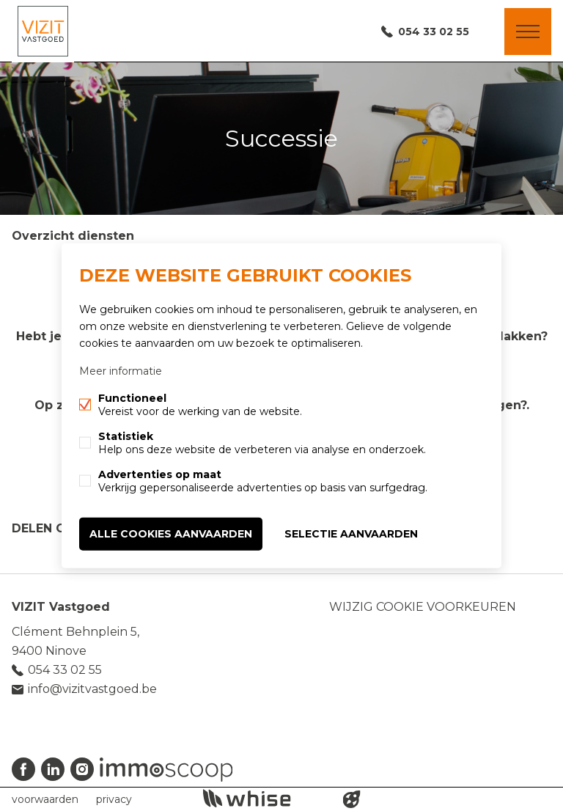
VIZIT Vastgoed (61, 607)
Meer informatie (120, 371)
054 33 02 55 (433, 31)
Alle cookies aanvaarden (170, 533)
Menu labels (527, 31)
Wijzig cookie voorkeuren (422, 607)
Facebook (23, 769)
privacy (114, 799)
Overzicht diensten (73, 236)
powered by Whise (264, 798)
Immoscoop (166, 769)
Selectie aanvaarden (351, 533)
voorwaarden (45, 799)
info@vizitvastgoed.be (92, 689)
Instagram (82, 769)
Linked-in (53, 769)
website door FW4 (352, 799)
